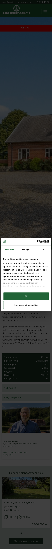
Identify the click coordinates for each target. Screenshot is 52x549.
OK (26, 296)
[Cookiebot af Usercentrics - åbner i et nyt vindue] (37, 242)
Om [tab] (42, 249)
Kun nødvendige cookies (26, 305)
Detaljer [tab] (26, 249)
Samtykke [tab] (9, 249)
